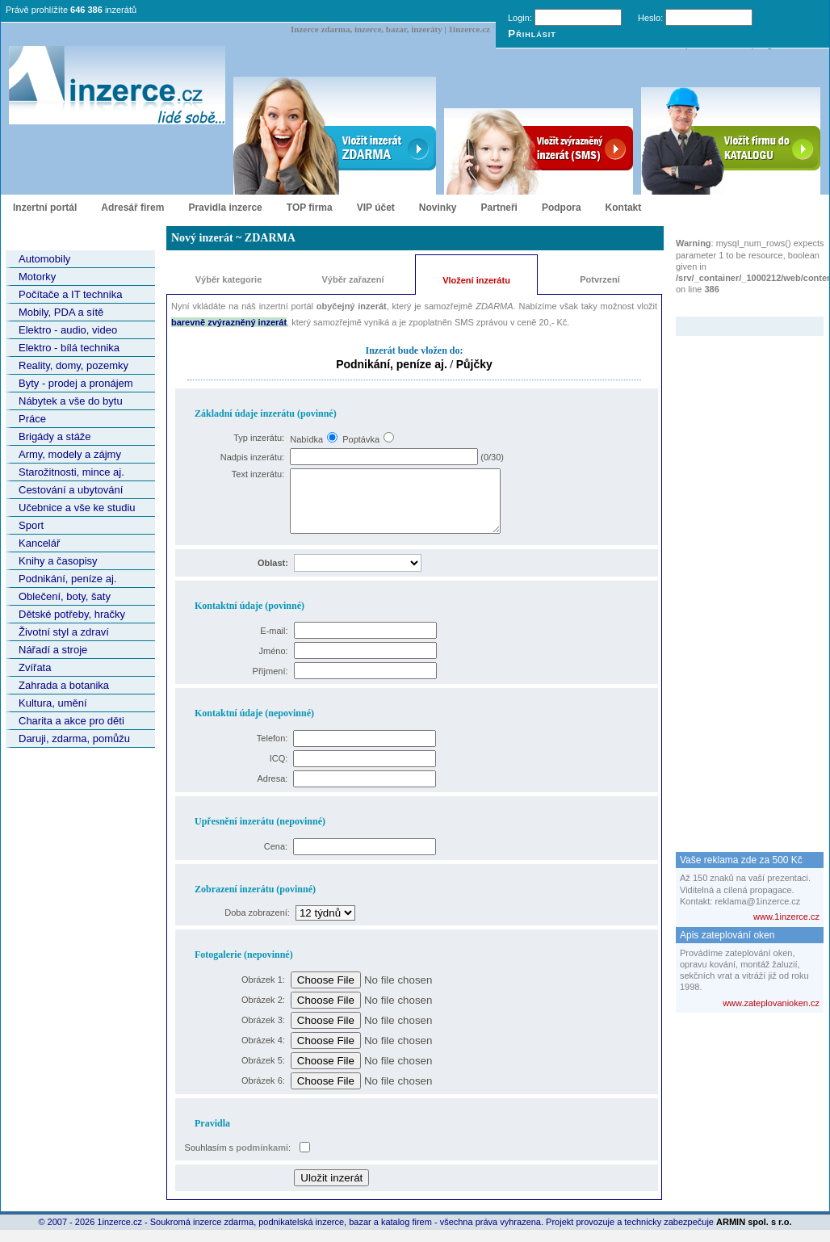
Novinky (438, 207)
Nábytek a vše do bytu (71, 401)
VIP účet (376, 207)
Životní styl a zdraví (64, 632)
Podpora (561, 207)
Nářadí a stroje (53, 650)
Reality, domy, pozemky (73, 365)
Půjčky (474, 364)
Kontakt (624, 207)
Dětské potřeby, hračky (72, 614)
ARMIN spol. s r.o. (754, 1234)
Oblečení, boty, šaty (65, 596)
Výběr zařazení (352, 279)
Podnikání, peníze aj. (67, 579)
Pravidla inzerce (225, 207)
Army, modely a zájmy (70, 454)
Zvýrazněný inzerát (737, 306)
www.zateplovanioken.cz (771, 1003)
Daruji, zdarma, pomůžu (74, 738)
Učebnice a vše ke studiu (77, 507)
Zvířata (35, 667)
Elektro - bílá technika (69, 348)
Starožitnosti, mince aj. (71, 472)
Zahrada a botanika (64, 685)
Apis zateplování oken (727, 935)
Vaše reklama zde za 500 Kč (741, 860)
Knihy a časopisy (58, 561)
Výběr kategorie (228, 279)
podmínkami (262, 1159)
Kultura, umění (53, 703)
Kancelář (39, 543)
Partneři (499, 207)
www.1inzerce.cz (786, 916)
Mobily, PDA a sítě (61, 312)
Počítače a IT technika (70, 294)
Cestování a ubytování (71, 490)
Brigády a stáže (55, 436)
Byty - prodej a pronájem (76, 383)
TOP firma (310, 207)
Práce (32, 419)
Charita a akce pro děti (71, 721)
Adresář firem (132, 207)
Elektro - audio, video (68, 330)
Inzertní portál (45, 207)
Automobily (44, 259)
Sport (31, 525)
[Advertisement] (740, 578)
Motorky (37, 277)
